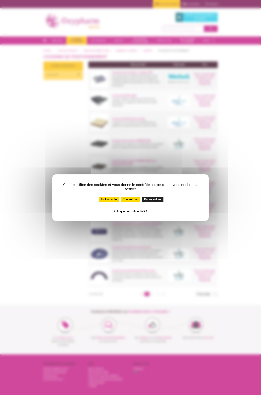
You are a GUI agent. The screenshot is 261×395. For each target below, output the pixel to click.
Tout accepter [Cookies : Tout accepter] (109, 199)
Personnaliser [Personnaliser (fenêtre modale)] (153, 199)
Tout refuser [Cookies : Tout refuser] (130, 199)
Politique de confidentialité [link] (130, 211)
